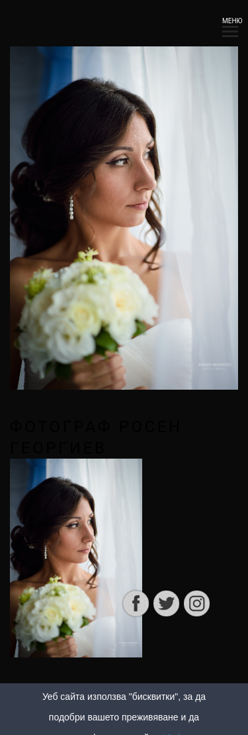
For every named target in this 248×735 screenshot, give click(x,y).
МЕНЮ (230, 24)
